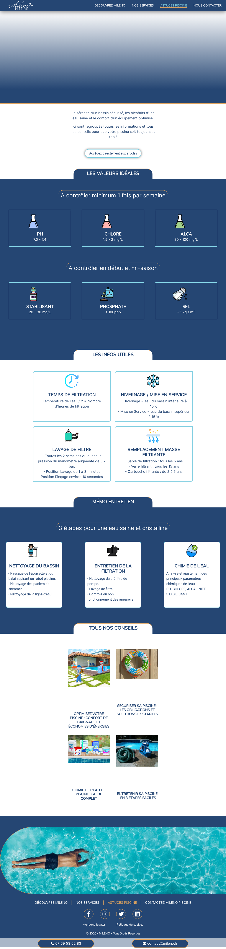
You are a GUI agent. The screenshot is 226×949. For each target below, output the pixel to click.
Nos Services (143, 5)
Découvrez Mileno (110, 5)
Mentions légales (94, 927)
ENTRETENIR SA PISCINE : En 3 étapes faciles (137, 796)
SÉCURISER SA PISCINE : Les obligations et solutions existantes (137, 710)
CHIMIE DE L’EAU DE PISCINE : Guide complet (88, 795)
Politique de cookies (129, 927)
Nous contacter (207, 5)
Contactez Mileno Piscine (174, 904)
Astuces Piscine (173, 5)
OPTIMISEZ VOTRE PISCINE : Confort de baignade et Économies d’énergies (88, 721)
